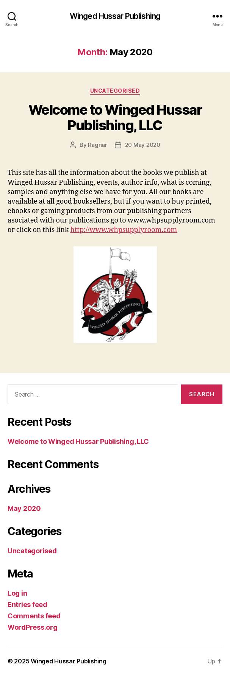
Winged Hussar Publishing (115, 16)
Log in (17, 593)
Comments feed (34, 616)
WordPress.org (33, 627)
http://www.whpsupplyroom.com (123, 230)
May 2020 (24, 508)
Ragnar (97, 144)
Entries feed (27, 605)
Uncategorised (115, 90)
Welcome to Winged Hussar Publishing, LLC (115, 117)
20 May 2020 (142, 144)
